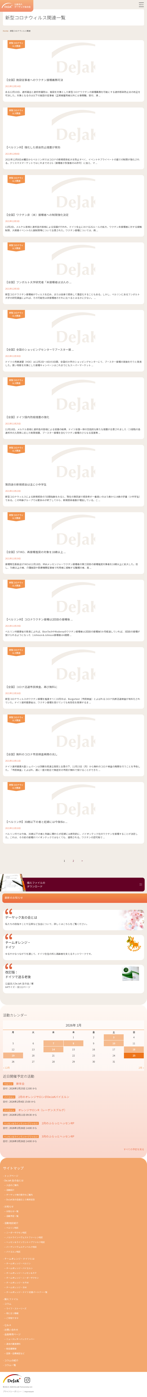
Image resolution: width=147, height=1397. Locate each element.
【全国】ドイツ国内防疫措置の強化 (27, 417)
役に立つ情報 (12, 1313)
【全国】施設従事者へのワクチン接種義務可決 (34, 80)
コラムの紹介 (11, 1360)
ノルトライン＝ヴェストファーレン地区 (24, 1237)
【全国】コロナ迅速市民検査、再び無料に (31, 687)
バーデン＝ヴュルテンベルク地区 (21, 1246)
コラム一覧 (10, 1365)
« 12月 (6, 1067)
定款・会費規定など (15, 1353)
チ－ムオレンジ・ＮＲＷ (17, 1282)
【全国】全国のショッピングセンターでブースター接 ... (39, 349)
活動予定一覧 (12, 1215)
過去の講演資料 (13, 1343)
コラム (7, 1303)
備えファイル (11, 1299)
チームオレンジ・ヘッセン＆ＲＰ (21, 1272)
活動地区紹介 (11, 1223)
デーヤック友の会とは (21, 917)
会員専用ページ (12, 1334)
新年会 (20, 1083)
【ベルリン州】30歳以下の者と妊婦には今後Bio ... (36, 822)
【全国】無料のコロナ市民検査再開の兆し (31, 754)
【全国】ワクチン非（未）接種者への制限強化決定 (37, 215)
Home (5, 31)
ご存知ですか (12, 1317)
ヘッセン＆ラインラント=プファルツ (21, 1123)
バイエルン (9, 1097)
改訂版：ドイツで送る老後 (18, 974)
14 (53, 1049)
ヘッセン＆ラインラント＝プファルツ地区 (25, 1242)
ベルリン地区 (12, 1227)
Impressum (29, 1391)
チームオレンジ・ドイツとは (19, 1258)
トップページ (11, 1175)
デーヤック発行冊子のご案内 (19, 1194)
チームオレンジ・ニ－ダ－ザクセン (22, 1277)
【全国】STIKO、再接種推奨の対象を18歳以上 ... (35, 552)
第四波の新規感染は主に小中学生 (26, 484)
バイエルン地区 (13, 1251)
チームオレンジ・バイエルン (19, 1268)
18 (134, 1049)
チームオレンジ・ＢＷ (16, 1287)
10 (113, 1043)
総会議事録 (11, 1348)
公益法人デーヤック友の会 (16, 5)
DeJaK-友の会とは (13, 1180)
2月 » (141, 1067)
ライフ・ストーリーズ (16, 1308)
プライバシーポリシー (12, 1391)
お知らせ (9, 1206)
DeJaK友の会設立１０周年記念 (20, 1199)
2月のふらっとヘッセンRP (57, 1123)
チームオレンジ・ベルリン (18, 1263)
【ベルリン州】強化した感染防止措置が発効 (32, 147)
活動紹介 (10, 1189)
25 (134, 1055)
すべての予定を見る (134, 1149)
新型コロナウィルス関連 (16, 44)
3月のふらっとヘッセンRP (57, 1136)
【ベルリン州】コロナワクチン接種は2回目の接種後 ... (39, 619)
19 (13, 1055)
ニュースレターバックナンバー (20, 1338)
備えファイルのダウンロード (36, 884)
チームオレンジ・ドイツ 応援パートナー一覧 (26, 1292)
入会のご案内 (12, 1185)
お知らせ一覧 (12, 1211)
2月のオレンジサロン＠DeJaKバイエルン (43, 1097)
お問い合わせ (11, 1329)
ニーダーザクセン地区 (16, 1232)
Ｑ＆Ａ (7, 1325)
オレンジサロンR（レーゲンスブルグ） (42, 1110)
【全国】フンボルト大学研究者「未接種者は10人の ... (38, 282)
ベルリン (8, 1083)
